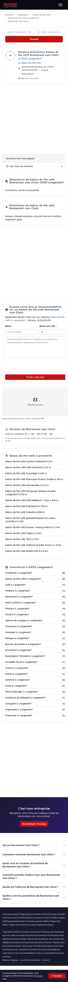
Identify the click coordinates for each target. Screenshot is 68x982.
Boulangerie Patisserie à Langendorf (35, 656)
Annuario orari (10, 917)
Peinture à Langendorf (35, 608)
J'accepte (57, 976)
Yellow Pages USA (11, 925)
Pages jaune (25, 914)
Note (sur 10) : (47, 326)
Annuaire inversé (34, 921)
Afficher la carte (35, 401)
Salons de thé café (29, 62)
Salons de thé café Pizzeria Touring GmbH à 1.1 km (32, 527)
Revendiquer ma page (34, 823)
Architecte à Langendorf (35, 572)
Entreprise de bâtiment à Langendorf (35, 697)
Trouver (34, 39)
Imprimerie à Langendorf (35, 709)
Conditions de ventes (30, 960)
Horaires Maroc (26, 917)
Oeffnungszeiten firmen (13, 921)
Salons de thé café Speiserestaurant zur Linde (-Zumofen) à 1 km (31, 520)
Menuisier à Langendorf (35, 632)
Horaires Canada (57, 914)
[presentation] (26, 365)
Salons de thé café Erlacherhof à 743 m (26, 506)
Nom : (8, 326)
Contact (46, 960)
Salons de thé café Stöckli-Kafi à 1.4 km (26, 551)
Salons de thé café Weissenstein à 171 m (27, 485)
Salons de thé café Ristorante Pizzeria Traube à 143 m (34, 479)
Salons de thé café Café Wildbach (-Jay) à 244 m (31, 500)
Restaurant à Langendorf (35, 596)
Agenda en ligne (45, 925)
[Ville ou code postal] (49, 32)
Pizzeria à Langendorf (35, 614)
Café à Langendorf (35, 584)
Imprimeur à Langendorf (35, 715)
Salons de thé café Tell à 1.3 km (22, 539)
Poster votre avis (35, 377)
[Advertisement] (32, 119)
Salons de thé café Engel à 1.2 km (23, 533)
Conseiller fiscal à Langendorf (35, 662)
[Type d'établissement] (19, 32)
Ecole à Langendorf (35, 685)
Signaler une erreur (28, 78)
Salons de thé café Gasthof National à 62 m (29, 461)
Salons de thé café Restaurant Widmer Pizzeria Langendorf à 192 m (30, 493)
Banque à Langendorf (35, 638)
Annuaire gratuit (10, 914)
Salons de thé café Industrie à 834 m (25, 512)
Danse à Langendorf (35, 673)
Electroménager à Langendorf (35, 691)
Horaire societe (28, 925)
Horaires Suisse (40, 914)
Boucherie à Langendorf (35, 650)
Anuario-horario (43, 917)
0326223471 (27, 73)
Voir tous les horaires (19, 166)
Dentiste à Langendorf (35, 679)
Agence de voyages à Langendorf (35, 620)
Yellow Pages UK (51, 921)
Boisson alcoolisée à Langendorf (35, 644)
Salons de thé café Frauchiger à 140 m (26, 473)
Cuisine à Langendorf (35, 668)
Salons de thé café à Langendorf (35, 578)
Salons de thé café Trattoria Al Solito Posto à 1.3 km (33, 545)
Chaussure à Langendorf (35, 626)
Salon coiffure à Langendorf (35, 602)
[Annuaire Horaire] (10, 5)
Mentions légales (10, 960)
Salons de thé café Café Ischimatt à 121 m (28, 467)
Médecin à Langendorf (35, 590)
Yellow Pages (58, 917)
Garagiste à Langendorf (35, 703)
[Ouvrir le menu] (60, 5)
